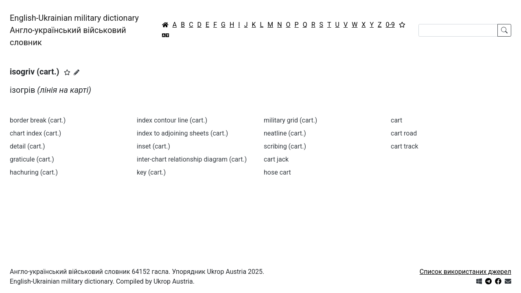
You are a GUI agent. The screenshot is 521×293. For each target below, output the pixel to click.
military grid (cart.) (290, 120)
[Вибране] (402, 25)
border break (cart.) (38, 120)
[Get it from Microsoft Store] (479, 281)
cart (396, 120)
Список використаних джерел (465, 272)
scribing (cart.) (285, 146)
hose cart (277, 172)
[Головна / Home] (165, 25)
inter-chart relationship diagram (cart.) (192, 159)
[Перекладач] (165, 35)
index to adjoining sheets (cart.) (182, 133)
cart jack (276, 159)
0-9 (390, 24)
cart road (404, 133)
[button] (67, 72)
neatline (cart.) (285, 133)
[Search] (458, 30)
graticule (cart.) (32, 159)
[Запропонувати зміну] (76, 72)
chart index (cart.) (35, 133)
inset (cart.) (153, 146)
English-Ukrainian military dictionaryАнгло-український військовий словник (74, 30)
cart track (404, 146)
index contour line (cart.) (172, 120)
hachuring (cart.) (34, 172)
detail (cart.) (27, 146)
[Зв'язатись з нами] (508, 281)
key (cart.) (151, 172)
